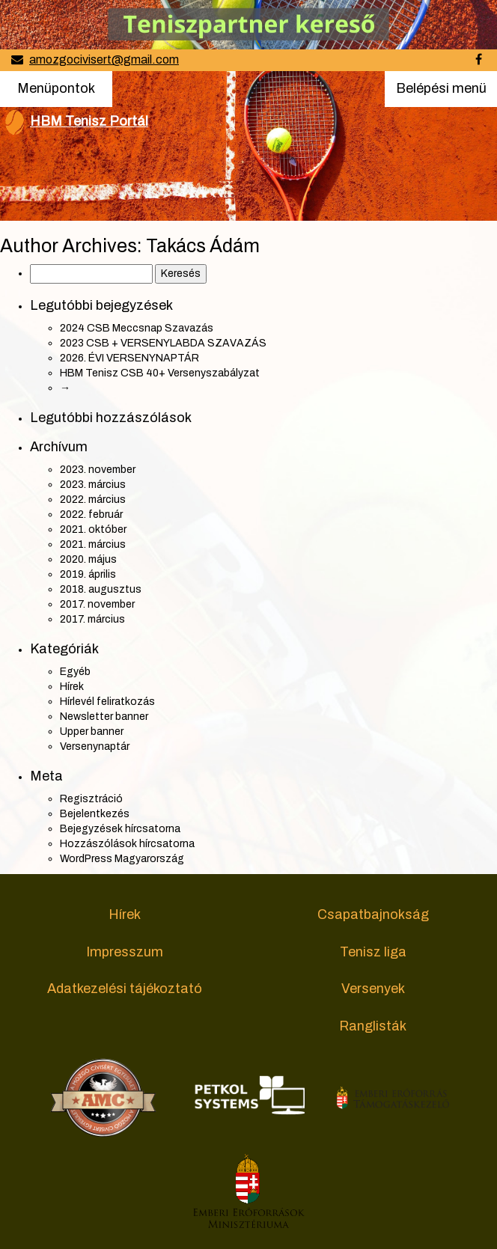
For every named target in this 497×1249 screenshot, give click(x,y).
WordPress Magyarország (122, 858)
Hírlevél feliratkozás (107, 701)
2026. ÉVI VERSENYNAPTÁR (129, 358)
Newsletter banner (104, 716)
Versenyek (373, 988)
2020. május (88, 559)
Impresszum (124, 951)
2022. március (93, 499)
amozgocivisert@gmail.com (104, 59)
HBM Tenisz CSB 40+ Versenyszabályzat (160, 373)
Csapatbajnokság (373, 914)
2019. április (88, 574)
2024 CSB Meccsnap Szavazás (136, 328)
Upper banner (92, 731)
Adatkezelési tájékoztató (124, 988)
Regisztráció (91, 798)
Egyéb (75, 671)
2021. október (93, 529)
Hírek (72, 686)
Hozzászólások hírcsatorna (127, 843)
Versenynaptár (94, 746)
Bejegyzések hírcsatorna (120, 828)
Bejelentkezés (94, 813)
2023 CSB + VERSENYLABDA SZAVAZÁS (163, 343)
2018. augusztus (100, 589)
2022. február (91, 514)
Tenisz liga (373, 951)
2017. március (92, 619)
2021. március (93, 544)
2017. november (97, 604)
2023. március (93, 484)
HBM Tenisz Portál (89, 121)
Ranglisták (372, 1026)
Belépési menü (441, 93)
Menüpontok (55, 87)
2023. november (97, 469)
